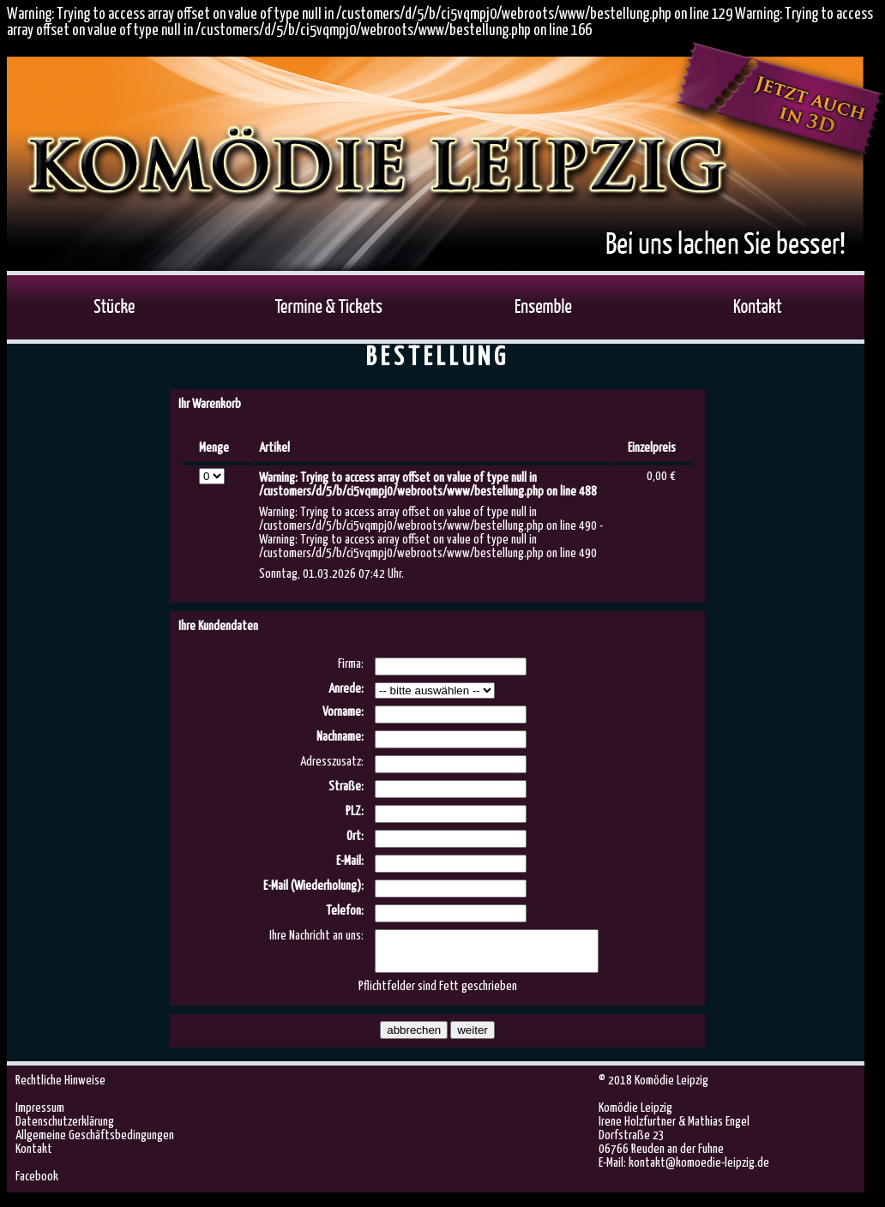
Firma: (351, 664)
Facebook (36, 1184)
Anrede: (346, 688)
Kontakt (33, 1156)
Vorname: (343, 712)
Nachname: (340, 736)
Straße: (346, 786)
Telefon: (345, 910)
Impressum (39, 1115)
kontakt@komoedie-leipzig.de (699, 1170)
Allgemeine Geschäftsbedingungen (94, 1143)
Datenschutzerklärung (64, 1129)
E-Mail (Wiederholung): (313, 886)
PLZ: (355, 811)
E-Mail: (350, 861)
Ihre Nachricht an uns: (316, 935)
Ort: (355, 836)
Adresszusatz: (332, 761)
